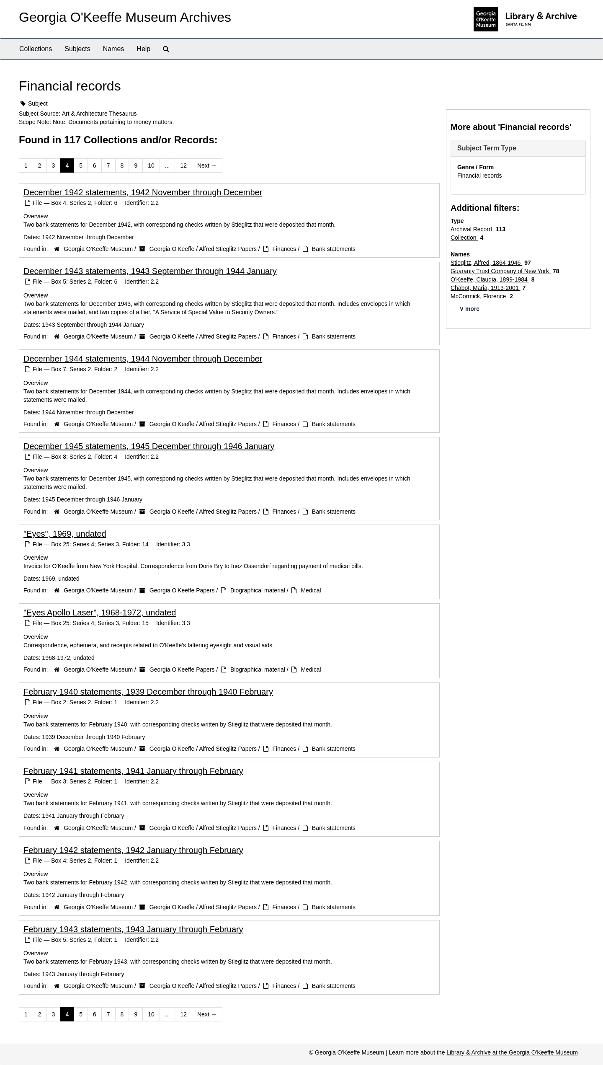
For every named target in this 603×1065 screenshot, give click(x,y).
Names (113, 48)
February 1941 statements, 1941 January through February (133, 770)
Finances (284, 249)
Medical (311, 590)
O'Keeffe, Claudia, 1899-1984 (490, 279)
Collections (35, 48)
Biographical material (257, 590)
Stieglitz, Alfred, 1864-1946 (486, 262)
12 (183, 165)
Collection (464, 237)
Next (207, 165)
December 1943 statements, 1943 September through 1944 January (150, 271)
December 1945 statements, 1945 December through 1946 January (148, 446)
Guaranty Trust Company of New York (501, 271)
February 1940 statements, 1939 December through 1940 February (148, 691)
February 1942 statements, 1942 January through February (133, 850)
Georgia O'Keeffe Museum (98, 249)
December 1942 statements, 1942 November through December (142, 192)
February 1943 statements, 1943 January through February (133, 929)
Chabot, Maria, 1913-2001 (486, 287)
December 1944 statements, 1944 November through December (142, 358)
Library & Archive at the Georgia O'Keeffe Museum (512, 1052)
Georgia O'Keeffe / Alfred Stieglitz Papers (203, 249)
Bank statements (334, 249)
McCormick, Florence (479, 296)
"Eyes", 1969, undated (64, 533)
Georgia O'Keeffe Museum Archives (125, 17)
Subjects (77, 48)
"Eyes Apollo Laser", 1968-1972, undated (99, 612)
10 (151, 165)
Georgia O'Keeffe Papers (182, 590)
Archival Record (472, 229)
